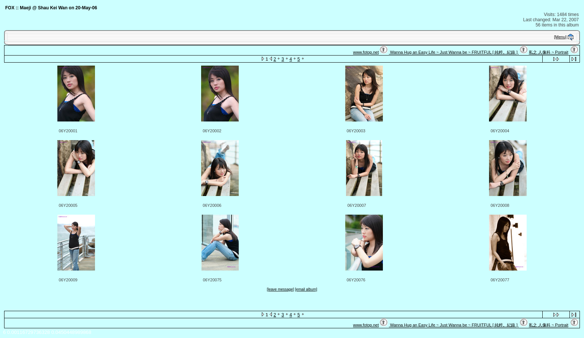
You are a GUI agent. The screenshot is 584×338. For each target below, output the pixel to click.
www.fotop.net (366, 52)
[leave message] (280, 289)
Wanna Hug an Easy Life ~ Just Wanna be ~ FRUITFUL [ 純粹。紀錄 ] (453, 52)
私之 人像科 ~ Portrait (548, 52)
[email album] (306, 289)
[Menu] (560, 37)
